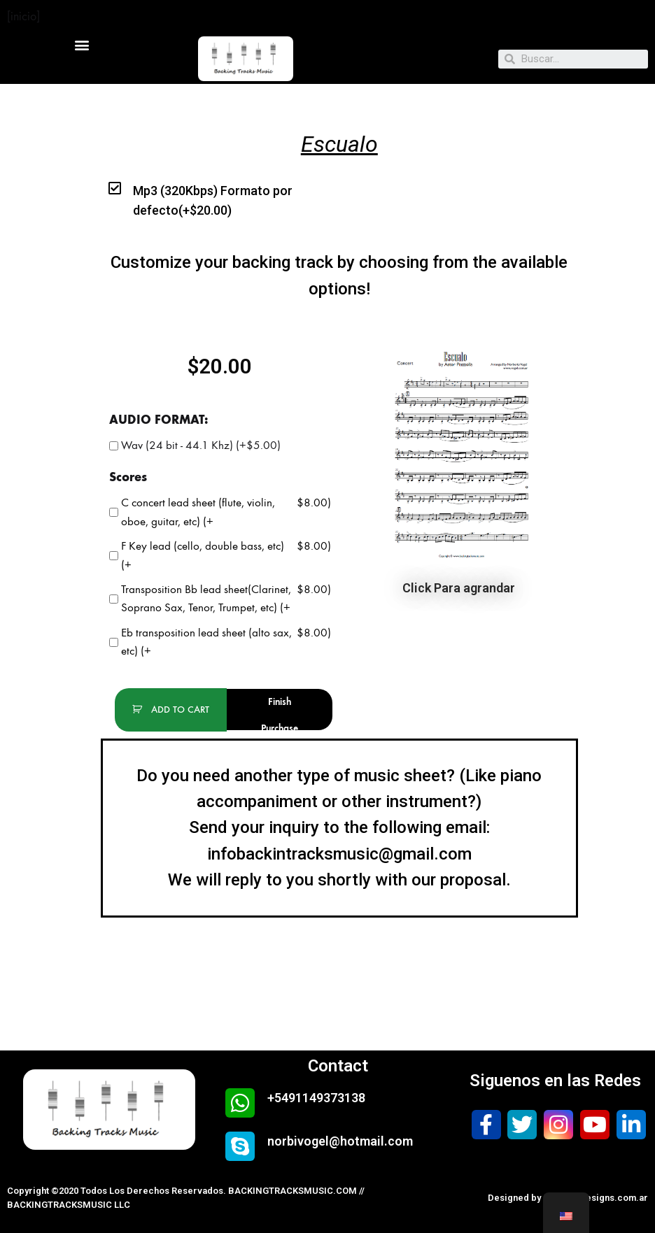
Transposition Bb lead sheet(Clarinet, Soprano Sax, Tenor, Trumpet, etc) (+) (220, 599)
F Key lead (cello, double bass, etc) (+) (220, 555)
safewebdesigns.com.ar (595, 1197)
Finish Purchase (279, 713)
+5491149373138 (316, 1097)
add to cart (178, 709)
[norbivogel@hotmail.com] (240, 1146)
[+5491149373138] (240, 1103)
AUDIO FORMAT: (158, 419)
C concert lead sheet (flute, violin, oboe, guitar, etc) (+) (220, 512)
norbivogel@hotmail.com (340, 1141)
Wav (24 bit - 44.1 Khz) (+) (195, 445)
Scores (128, 477)
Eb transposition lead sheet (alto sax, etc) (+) (220, 642)
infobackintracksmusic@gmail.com (339, 854)
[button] (82, 44)
